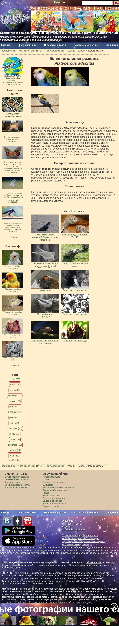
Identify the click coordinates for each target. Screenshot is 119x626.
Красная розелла (13, 482)
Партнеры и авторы (73, 523)
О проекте (67, 520)
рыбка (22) (14, 417)
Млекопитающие (51, 477)
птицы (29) (14, 390)
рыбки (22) (14, 406)
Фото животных (27, 45)
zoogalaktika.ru (35, 589)
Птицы (46, 479)
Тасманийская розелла (16, 479)
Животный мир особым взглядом (80, 538)
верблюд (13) (15, 445)
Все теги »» (15, 460)
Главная (5, 45)
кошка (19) (14, 423)
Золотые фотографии (54, 498)
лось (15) (15, 434)
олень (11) (14, 455)
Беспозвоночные (51, 495)
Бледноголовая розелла (17, 485)
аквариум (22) (15, 412)
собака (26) (15, 401)
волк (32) (14, 384)
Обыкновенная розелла (17, 477)
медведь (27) (15, 395)
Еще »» (15, 237)
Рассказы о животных (86, 45)
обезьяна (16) (15, 428)
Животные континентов (55, 503)
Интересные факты (55, 45)
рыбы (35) (15, 379)
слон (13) (15, 439)
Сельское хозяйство (73, 529)
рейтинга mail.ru (94, 562)
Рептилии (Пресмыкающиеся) (58, 487)
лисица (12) (15, 450)
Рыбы (46, 493)
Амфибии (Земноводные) (56, 490)
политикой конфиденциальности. (77, 602)
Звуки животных (51, 506)
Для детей (112, 45)
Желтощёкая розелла (16, 487)
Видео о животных (52, 501)
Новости (66, 526)
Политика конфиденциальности (80, 535)
